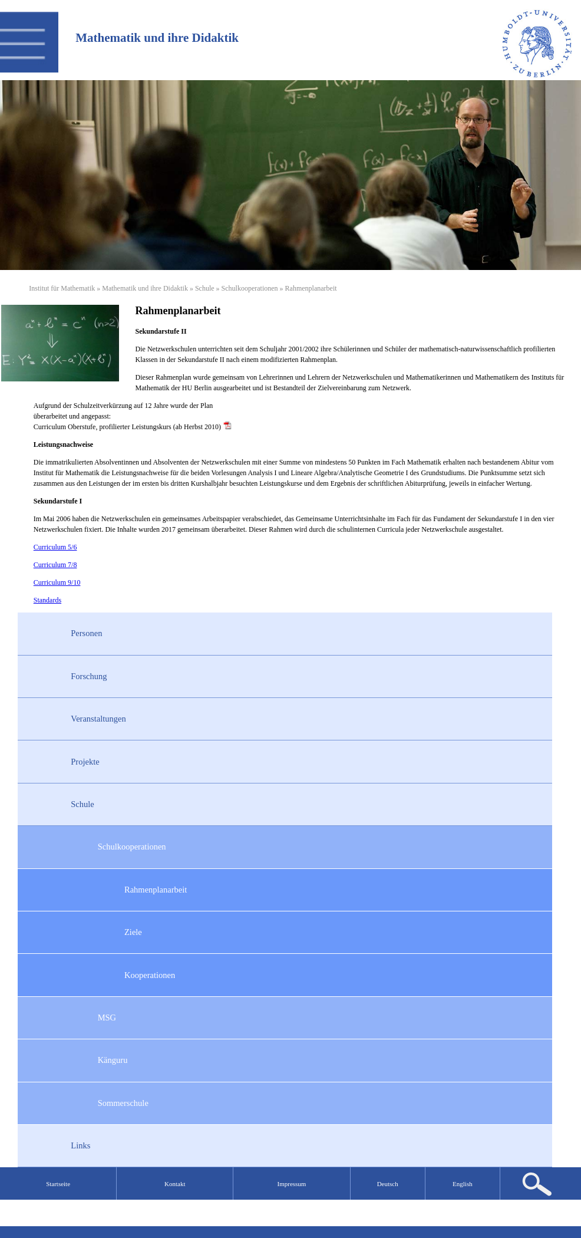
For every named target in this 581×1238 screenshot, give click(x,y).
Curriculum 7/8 (55, 565)
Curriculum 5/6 (55, 547)
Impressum (292, 1183)
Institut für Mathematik (62, 288)
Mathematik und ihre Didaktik (145, 288)
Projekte (85, 761)
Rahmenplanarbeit (155, 889)
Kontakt (174, 1183)
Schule (204, 288)
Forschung (89, 676)
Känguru (113, 1060)
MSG (107, 1017)
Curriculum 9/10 (57, 582)
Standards (47, 600)
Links (80, 1145)
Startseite (58, 1183)
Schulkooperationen (250, 288)
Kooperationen (149, 975)
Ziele (133, 932)
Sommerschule (123, 1103)
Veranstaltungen (98, 718)
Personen (86, 633)
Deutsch (387, 1183)
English (463, 1183)
